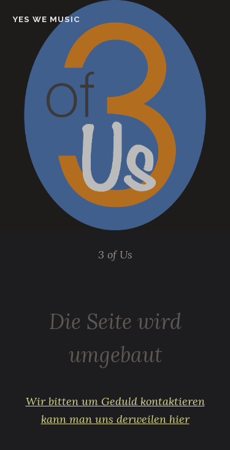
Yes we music (46, 19)
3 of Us (115, 254)
